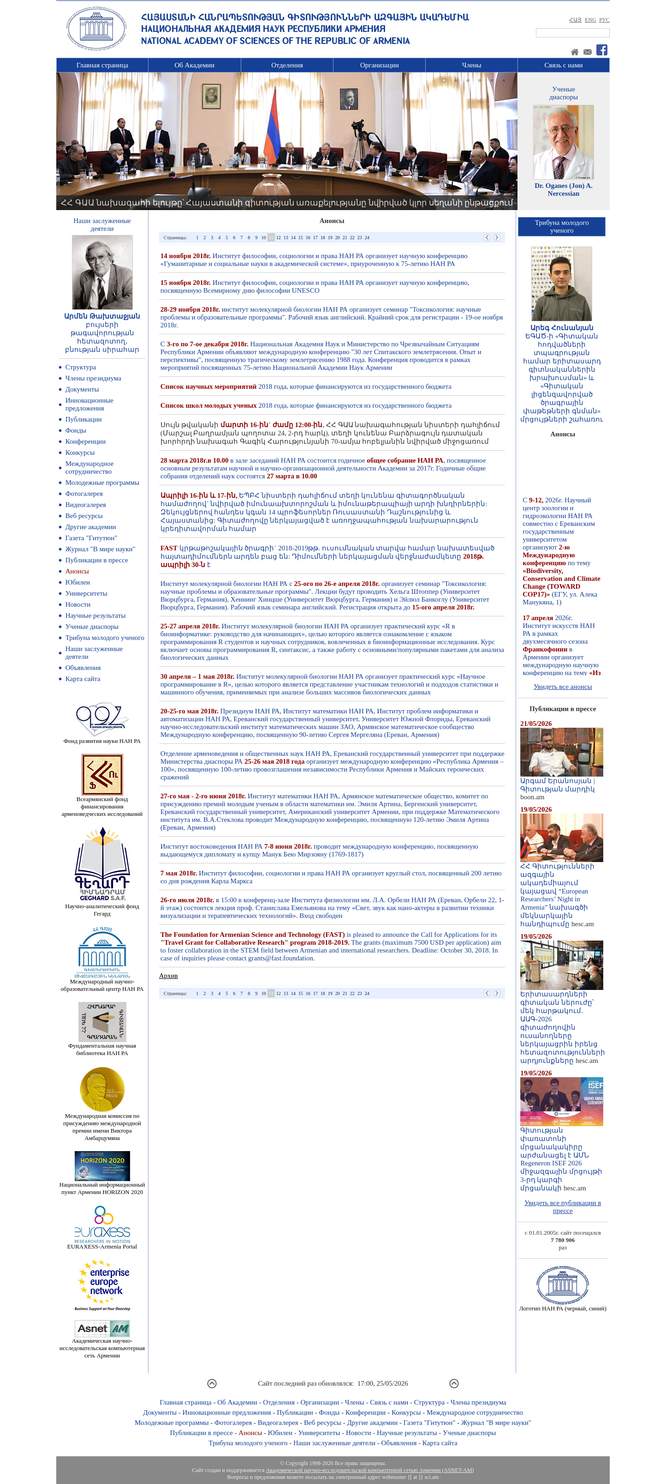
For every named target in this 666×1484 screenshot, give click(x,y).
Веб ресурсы (84, 515)
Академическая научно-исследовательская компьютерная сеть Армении (102, 1345)
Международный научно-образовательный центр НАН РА (102, 982)
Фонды (75, 430)
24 (367, 237)
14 (293, 237)
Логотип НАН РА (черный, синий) (563, 1305)
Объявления (83, 667)
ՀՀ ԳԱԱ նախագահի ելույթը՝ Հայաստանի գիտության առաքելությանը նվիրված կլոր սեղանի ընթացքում (287, 202)
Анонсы (77, 571)
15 (300, 237)
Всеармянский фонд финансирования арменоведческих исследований (102, 803)
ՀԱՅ (575, 20)
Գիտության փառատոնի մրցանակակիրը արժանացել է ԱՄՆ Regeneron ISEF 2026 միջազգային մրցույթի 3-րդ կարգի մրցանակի (561, 1156)
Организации (379, 65)
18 (323, 237)
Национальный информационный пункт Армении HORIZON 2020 (102, 1185)
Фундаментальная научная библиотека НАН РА (102, 1046)
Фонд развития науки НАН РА (102, 738)
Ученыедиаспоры (563, 93)
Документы (82, 389)
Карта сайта (83, 678)
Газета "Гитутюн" (91, 538)
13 (286, 237)
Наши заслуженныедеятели (102, 224)
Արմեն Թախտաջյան (102, 316)
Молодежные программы (102, 482)
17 (315, 237)
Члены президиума (93, 378)
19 (330, 237)
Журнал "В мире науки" (100, 549)
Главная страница (102, 65)
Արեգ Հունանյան (562, 328)
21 (345, 237)
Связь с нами (564, 65)
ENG (590, 20)
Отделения (287, 65)
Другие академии (90, 527)
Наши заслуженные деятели (334, 1443)
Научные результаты (95, 615)
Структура (80, 367)
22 (352, 237)
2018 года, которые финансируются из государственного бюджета (306, 386)
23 (359, 237)
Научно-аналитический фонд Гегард (102, 907)
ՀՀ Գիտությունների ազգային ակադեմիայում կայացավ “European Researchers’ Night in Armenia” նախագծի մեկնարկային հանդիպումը (561, 892)
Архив (168, 975)
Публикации (83, 419)
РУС (604, 20)
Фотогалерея (84, 493)
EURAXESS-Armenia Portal (102, 1243)
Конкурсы (80, 452)
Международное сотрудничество (89, 467)
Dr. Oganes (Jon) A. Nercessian (564, 189)
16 (308, 237)
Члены (472, 65)
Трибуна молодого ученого (104, 637)
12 (278, 237)
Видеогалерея (85, 504)
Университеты (86, 593)
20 (337, 237)
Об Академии (194, 65)
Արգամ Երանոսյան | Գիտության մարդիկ (561, 782)
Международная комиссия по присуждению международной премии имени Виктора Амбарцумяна (102, 1124)
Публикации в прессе (96, 560)
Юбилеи (77, 582)
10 (264, 237)
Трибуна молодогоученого (562, 226)
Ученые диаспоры (92, 626)
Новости (77, 604)
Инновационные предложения (89, 404)
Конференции (85, 441)
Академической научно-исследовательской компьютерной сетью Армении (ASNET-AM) (370, 1470)
